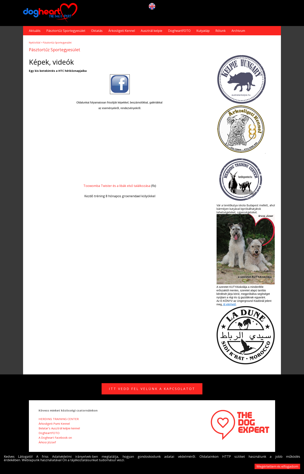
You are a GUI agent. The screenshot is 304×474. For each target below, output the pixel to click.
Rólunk (220, 31)
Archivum (238, 31)
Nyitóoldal (34, 42)
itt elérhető (229, 304)
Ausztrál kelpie (151, 31)
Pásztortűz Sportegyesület (65, 31)
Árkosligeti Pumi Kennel (54, 423)
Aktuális (35, 31)
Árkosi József (47, 442)
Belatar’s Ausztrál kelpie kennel (59, 428)
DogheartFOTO (179, 31)
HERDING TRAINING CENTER (59, 419)
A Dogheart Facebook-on (55, 437)
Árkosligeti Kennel (121, 31)
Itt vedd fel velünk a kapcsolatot (152, 388)
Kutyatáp (203, 31)
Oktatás (97, 31)
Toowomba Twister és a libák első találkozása (116, 186)
